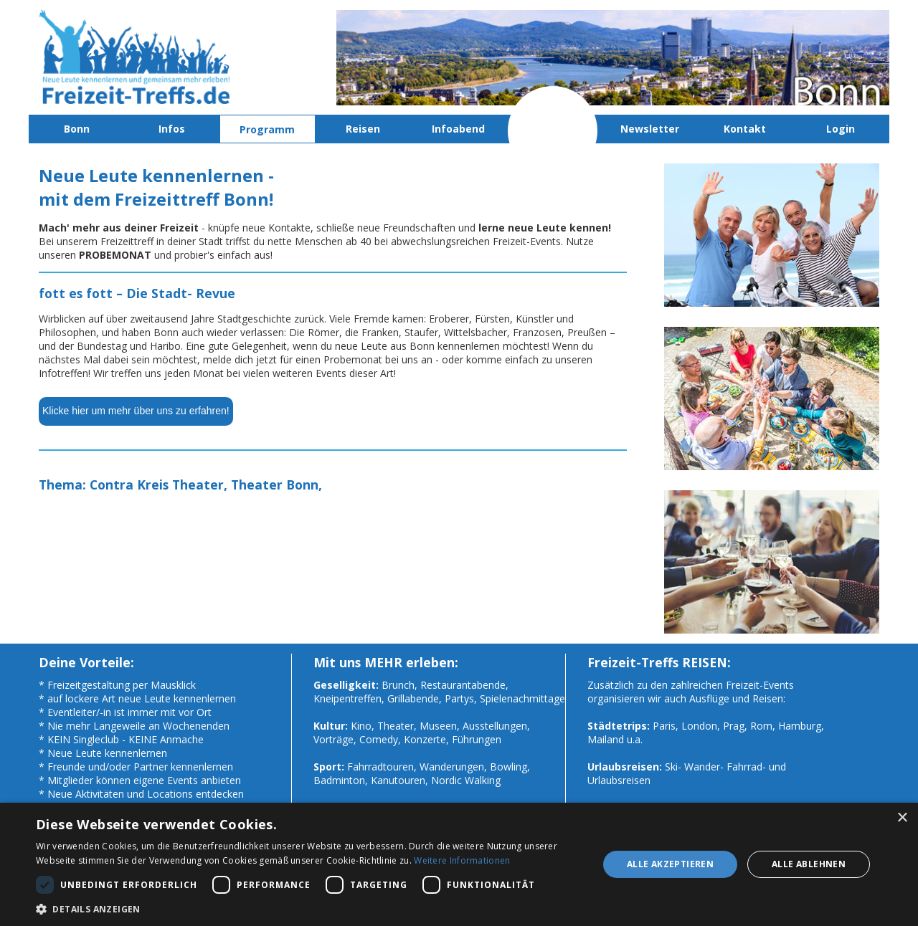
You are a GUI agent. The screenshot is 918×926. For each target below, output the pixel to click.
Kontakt (745, 128)
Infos (171, 128)
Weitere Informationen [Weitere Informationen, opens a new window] (462, 860)
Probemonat (554, 128)
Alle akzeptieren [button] (670, 864)
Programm (267, 129)
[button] (309, 908)
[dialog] (459, 864)
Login (840, 128)
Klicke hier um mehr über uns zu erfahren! (136, 410)
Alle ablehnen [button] (809, 864)
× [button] (901, 818)
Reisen (363, 128)
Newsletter (649, 128)
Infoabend (458, 128)
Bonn (77, 128)
